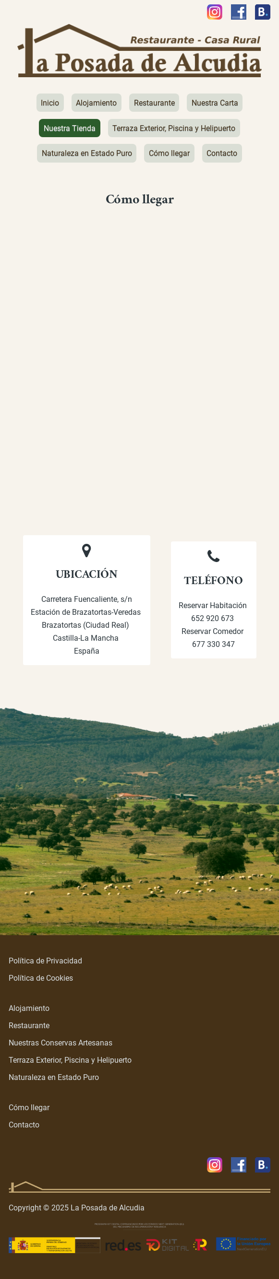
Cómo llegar (29, 1107)
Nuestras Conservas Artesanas (60, 1042)
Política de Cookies (41, 978)
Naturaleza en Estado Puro (54, 1077)
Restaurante (29, 1025)
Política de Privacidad (45, 960)
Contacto (24, 1124)
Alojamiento (29, 1008)
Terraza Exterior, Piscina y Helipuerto (70, 1060)
